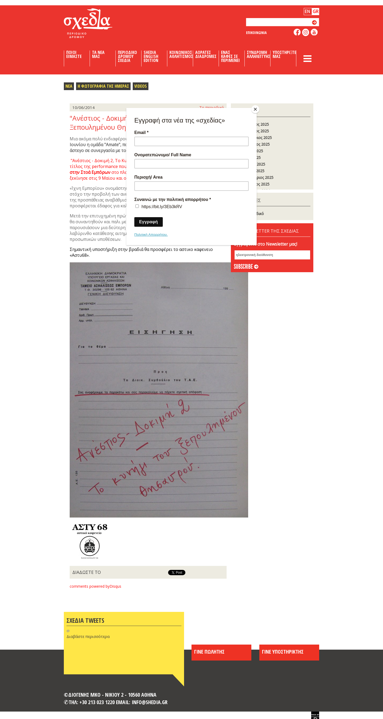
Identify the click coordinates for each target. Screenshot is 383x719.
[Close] (255, 109)
